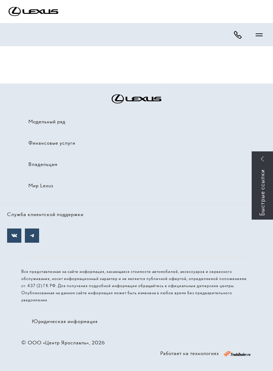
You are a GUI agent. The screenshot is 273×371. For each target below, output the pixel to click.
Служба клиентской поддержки (45, 214)
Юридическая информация (65, 321)
